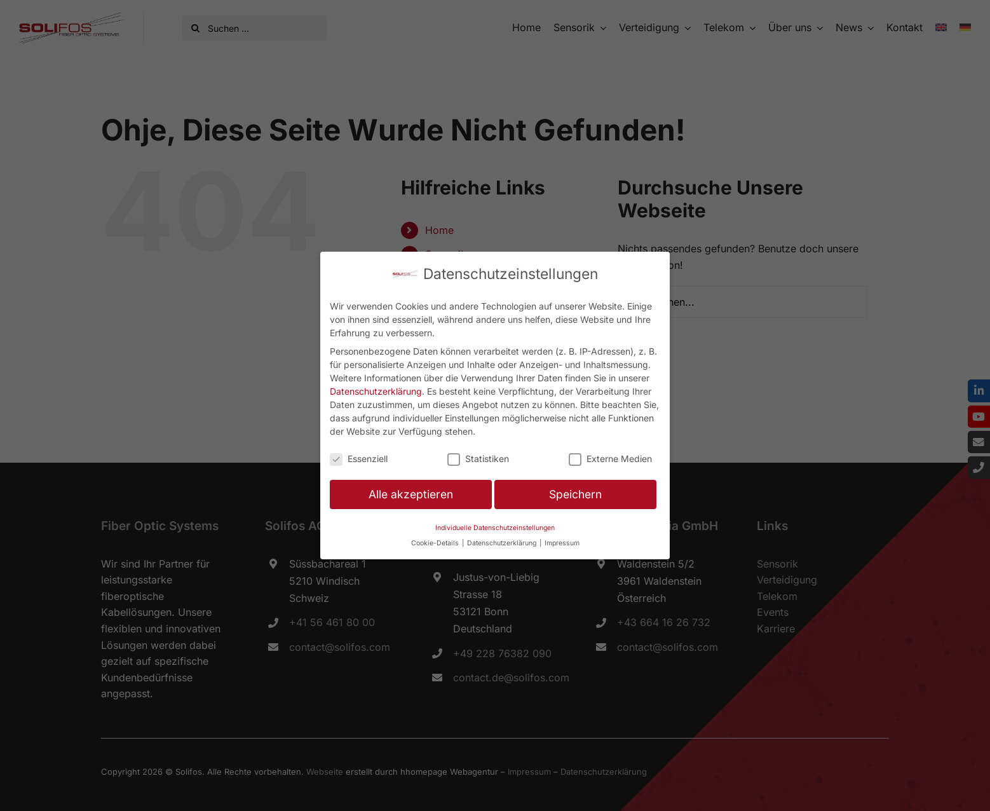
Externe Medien (610, 458)
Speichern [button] (575, 494)
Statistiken (478, 458)
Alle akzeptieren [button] (411, 494)
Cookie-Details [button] (436, 543)
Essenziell (359, 458)
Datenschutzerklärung (376, 391)
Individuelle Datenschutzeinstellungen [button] (495, 528)
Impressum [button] (562, 543)
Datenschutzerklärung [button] (502, 543)
